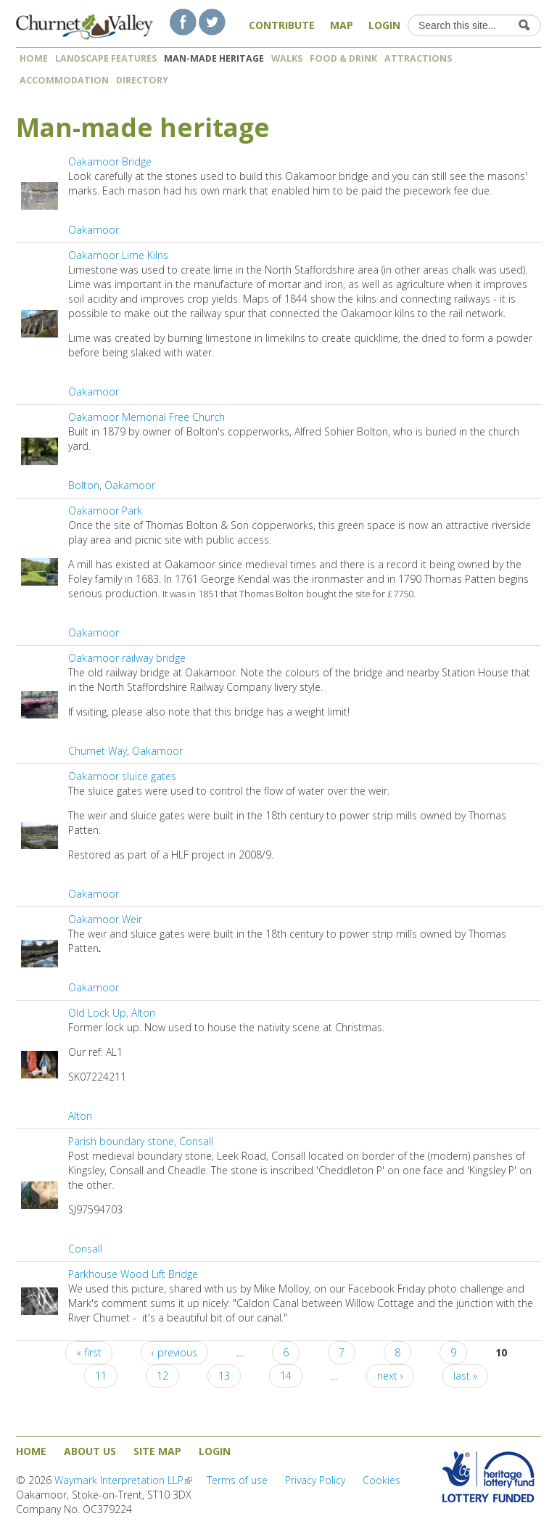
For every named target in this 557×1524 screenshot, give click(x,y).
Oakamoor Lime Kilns (118, 255)
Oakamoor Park (105, 510)
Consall (85, 1248)
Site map (157, 1451)
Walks (286, 58)
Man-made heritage (214, 58)
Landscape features (106, 58)
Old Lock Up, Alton (111, 1013)
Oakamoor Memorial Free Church (146, 417)
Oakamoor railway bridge (127, 658)
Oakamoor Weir (105, 919)
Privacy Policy (315, 1480)
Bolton (83, 485)
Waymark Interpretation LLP (123, 1480)
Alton (80, 1116)
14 (286, 1375)
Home (34, 58)
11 (101, 1375)
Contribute (282, 25)
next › (390, 1375)
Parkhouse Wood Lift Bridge (133, 1274)
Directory (147, 80)
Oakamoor (93, 230)
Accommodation (64, 80)
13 (224, 1375)
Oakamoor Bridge (110, 161)
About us (90, 1451)
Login (384, 25)
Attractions (418, 58)
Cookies (381, 1480)
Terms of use (237, 1480)
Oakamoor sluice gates (122, 776)
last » (465, 1375)
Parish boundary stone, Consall (140, 1141)
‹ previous (174, 1352)
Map (341, 25)
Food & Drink (343, 58)
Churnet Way (97, 751)
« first (89, 1352)
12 (162, 1375)
